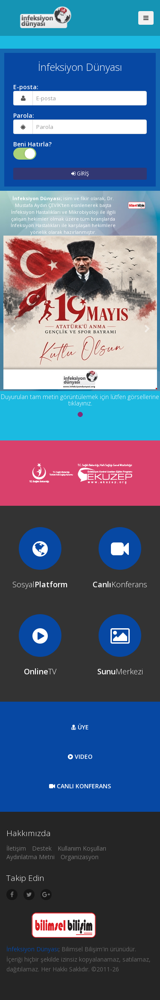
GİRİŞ (80, 173)
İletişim (16, 848)
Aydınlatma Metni (30, 857)
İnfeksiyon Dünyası (32, 949)
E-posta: (25, 87)
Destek (42, 848)
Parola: (23, 115)
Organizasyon (80, 857)
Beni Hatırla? (32, 144)
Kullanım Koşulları (82, 848)
